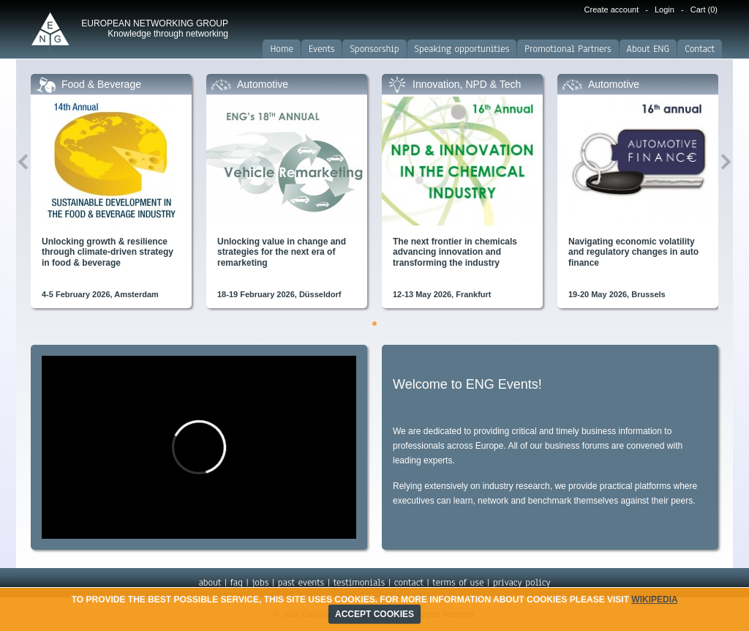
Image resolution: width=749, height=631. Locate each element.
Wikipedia (654, 599)
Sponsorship (374, 49)
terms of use (457, 582)
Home (281, 49)
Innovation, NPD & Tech (467, 84)
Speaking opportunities (462, 49)
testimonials (359, 582)
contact (409, 582)
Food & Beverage (101, 84)
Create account (611, 9)
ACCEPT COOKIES (374, 614)
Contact (700, 49)
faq (236, 582)
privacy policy (522, 582)
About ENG (648, 49)
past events (301, 582)
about (209, 582)
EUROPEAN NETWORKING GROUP (154, 28)
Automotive (262, 84)
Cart (704, 9)
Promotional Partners (567, 49)
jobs (260, 582)
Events (321, 49)
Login (664, 9)
